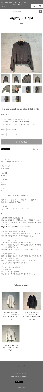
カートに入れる (21, 142)
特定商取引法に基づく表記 (20, 376)
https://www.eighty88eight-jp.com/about (16, 227)
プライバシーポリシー (20, 373)
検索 (40, 11)
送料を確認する (24, 121)
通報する (35, 149)
